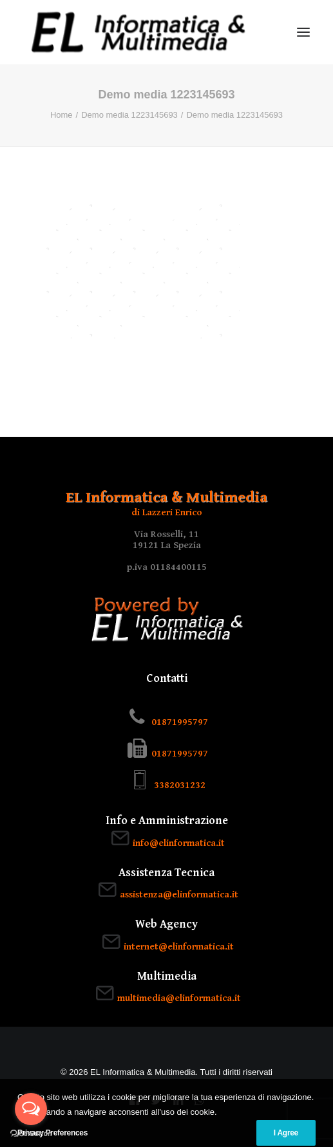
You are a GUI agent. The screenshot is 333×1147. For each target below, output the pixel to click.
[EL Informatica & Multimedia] (138, 32)
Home (61, 115)
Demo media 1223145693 (129, 115)
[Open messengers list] (31, 1109)
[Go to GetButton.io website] (31, 1134)
